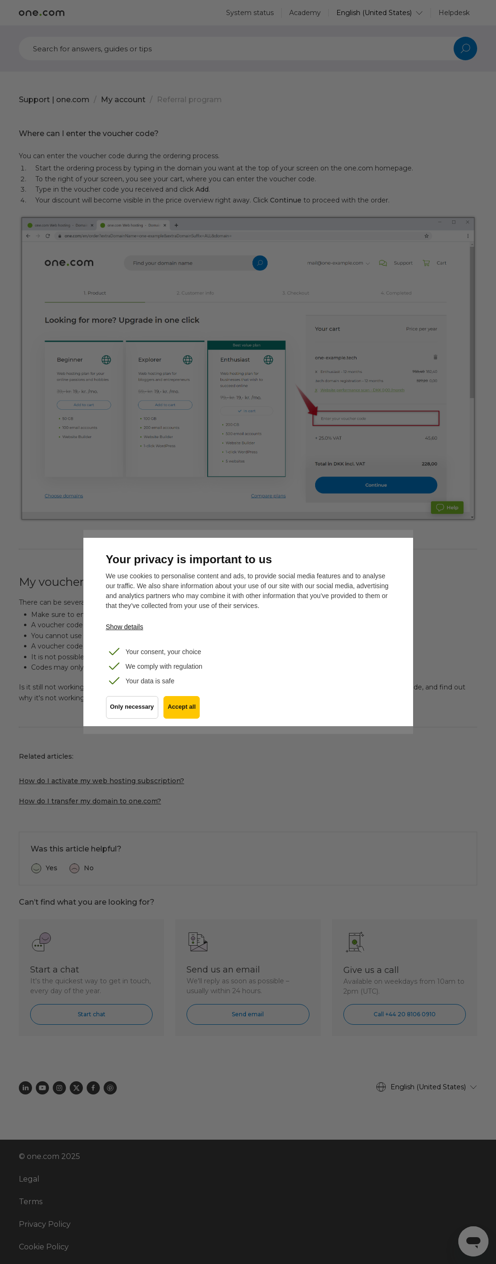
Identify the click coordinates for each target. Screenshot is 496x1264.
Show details (124, 627)
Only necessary (132, 710)
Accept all (184, 710)
